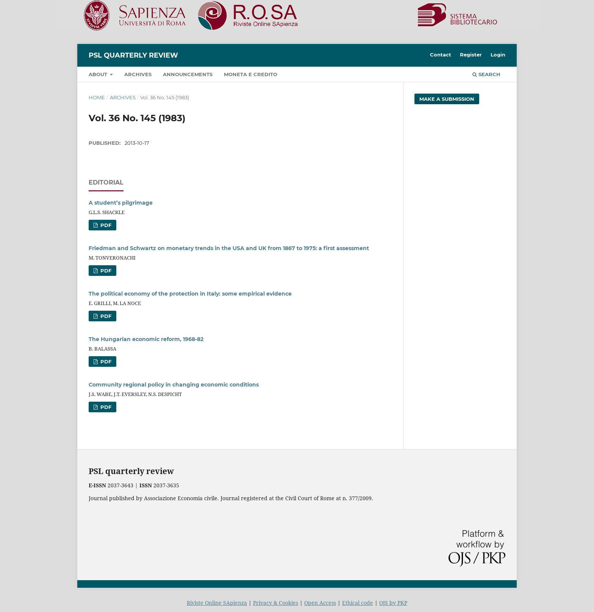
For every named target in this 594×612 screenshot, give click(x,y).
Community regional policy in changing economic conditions (174, 384)
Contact (440, 55)
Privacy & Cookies (275, 602)
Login (498, 55)
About (99, 74)
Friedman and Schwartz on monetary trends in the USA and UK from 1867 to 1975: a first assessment (229, 248)
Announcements (188, 74)
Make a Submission (446, 99)
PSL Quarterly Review (133, 55)
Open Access (320, 602)
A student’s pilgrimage (121, 202)
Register (471, 55)
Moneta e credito (250, 74)
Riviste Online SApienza (217, 602)
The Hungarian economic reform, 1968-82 (146, 339)
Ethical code (357, 602)
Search (486, 74)
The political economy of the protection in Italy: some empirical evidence (190, 293)
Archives (138, 74)
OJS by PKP (393, 602)
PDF (105, 225)
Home (97, 97)
